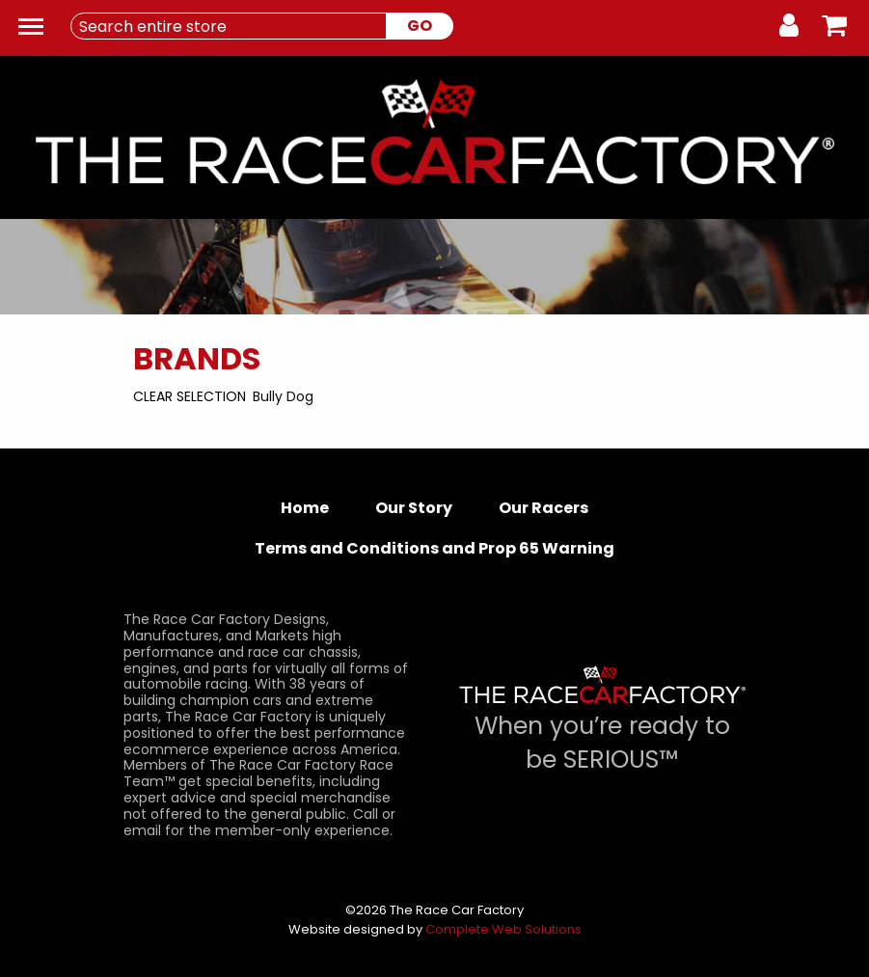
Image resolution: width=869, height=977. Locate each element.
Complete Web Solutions (503, 929)
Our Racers (543, 508)
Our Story (413, 508)
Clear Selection (189, 396)
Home (305, 508)
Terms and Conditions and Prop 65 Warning (434, 548)
